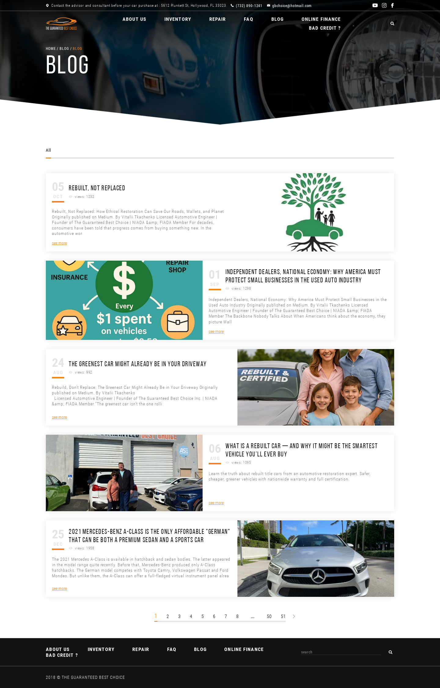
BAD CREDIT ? (361, 24)
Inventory (162, 24)
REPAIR (202, 24)
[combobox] (341, 652)
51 (283, 616)
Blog (263, 24)
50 (269, 616)
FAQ (233, 24)
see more (59, 242)
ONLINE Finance (307, 24)
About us (118, 24)
